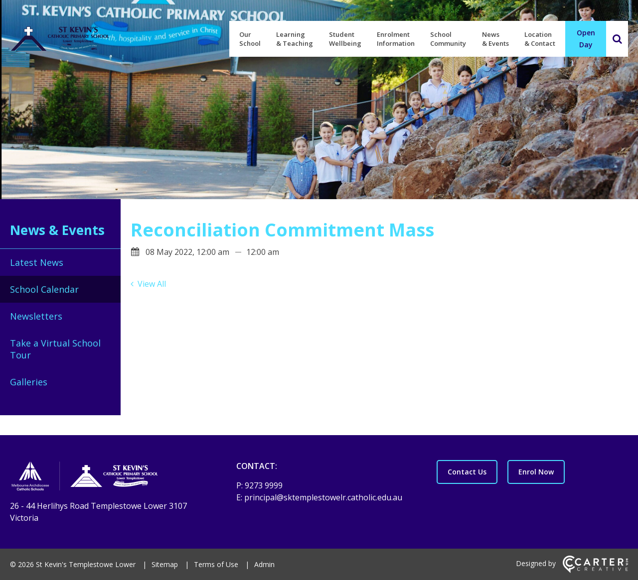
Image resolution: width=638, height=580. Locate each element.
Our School (250, 39)
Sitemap (165, 564)
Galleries (28, 382)
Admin (264, 564)
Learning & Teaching (294, 39)
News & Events (495, 39)
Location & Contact (539, 39)
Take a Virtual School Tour (55, 349)
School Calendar (44, 289)
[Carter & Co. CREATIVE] (595, 570)
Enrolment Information (396, 39)
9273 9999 (264, 485)
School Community (448, 39)
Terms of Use (216, 564)
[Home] (105, 477)
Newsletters (36, 316)
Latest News (36, 262)
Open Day (586, 38)
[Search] (617, 39)
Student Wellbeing (345, 39)
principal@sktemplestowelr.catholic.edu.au (323, 497)
